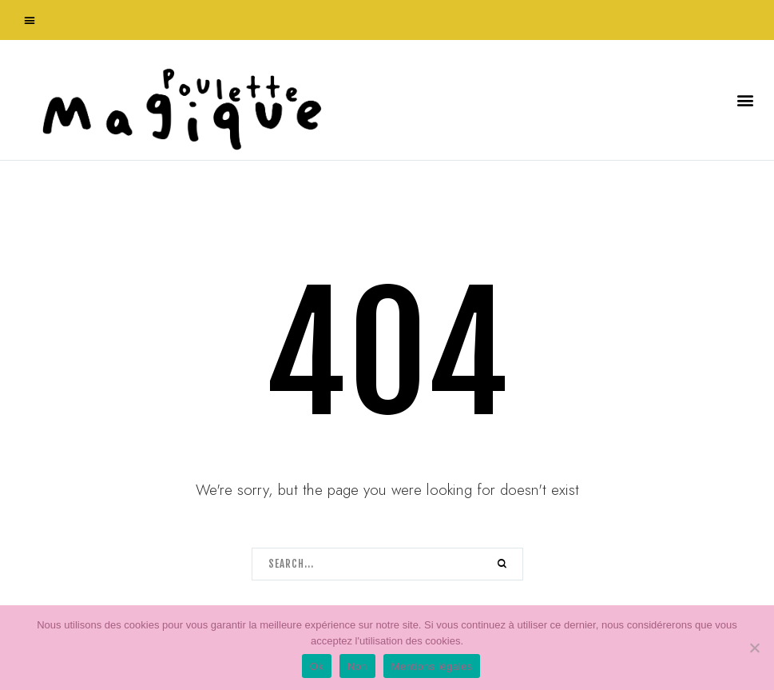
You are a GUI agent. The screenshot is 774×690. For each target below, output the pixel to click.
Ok (316, 666)
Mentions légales (432, 666)
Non (357, 666)
